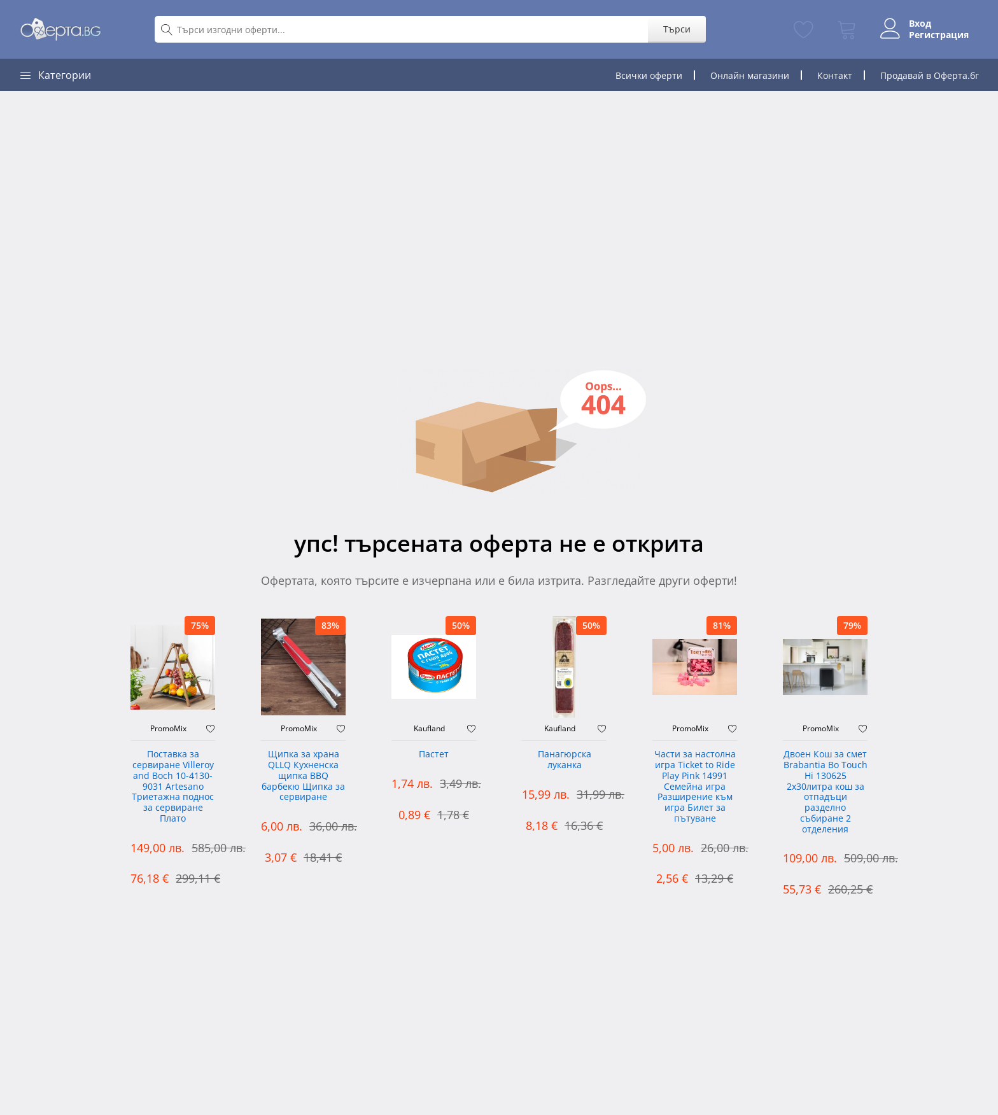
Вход (920, 23)
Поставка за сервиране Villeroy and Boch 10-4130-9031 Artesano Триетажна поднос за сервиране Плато (173, 786)
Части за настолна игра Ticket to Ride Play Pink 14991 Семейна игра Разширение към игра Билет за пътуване (695, 786)
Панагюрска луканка (564, 760)
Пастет (434, 754)
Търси (677, 29)
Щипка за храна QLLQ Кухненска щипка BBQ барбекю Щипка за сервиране (303, 776)
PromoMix (168, 728)
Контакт (834, 75)
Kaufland (429, 728)
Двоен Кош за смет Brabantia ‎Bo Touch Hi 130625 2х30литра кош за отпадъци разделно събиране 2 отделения (826, 792)
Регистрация (939, 35)
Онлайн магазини (749, 75)
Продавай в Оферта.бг (929, 75)
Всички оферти (648, 75)
